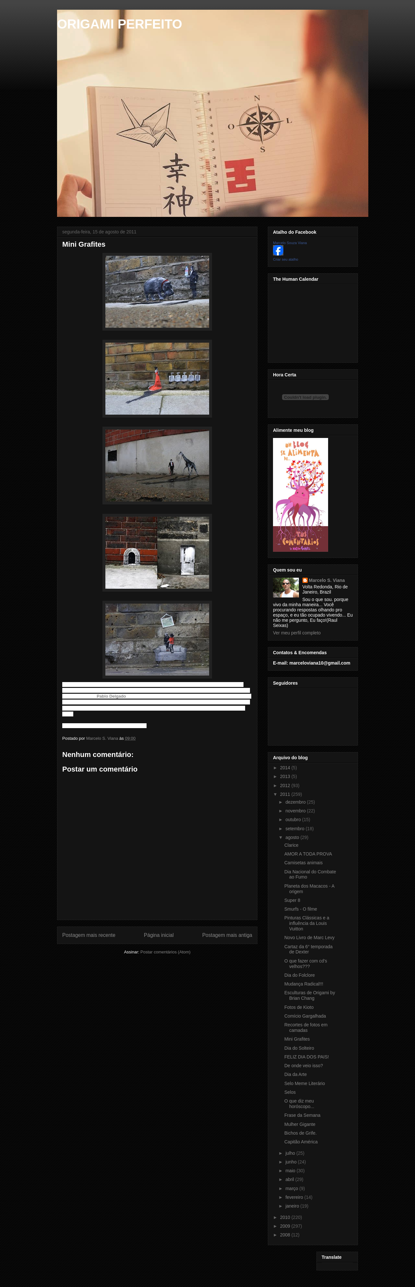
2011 (285, 794)
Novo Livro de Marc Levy (309, 937)
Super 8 (292, 900)
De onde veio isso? (303, 1065)
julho (290, 1153)
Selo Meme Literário (304, 1083)
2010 (285, 1217)
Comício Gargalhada (305, 1016)
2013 (285, 776)
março (292, 1188)
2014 (285, 767)
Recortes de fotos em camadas (305, 1027)
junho (291, 1161)
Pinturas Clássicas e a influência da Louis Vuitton (306, 923)
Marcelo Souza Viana (290, 243)
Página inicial (159, 935)
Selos (290, 1092)
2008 (285, 1234)
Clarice (291, 845)
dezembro (296, 802)
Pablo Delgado (111, 696)
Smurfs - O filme (300, 909)
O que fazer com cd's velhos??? (305, 963)
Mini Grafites (297, 1039)
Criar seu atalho (285, 259)
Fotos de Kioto (299, 1007)
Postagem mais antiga (227, 935)
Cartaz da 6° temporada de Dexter (308, 949)
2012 (285, 785)
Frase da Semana (302, 1115)
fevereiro (294, 1197)
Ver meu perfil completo (297, 632)
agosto (292, 837)
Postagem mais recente (88, 935)
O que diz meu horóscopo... (299, 1103)
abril (290, 1179)
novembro (296, 810)
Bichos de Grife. (300, 1133)
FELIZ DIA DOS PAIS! (306, 1056)
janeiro (292, 1206)
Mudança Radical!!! (303, 983)
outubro (293, 819)
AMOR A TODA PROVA (308, 853)
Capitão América (301, 1141)
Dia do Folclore (299, 975)
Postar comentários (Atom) (165, 952)
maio (290, 1170)
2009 (285, 1226)
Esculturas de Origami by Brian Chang (309, 995)
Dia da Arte (295, 1074)
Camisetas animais (303, 862)
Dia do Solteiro (299, 1048)
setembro (295, 828)
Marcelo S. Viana (327, 580)
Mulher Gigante (299, 1124)
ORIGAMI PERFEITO (119, 24)
